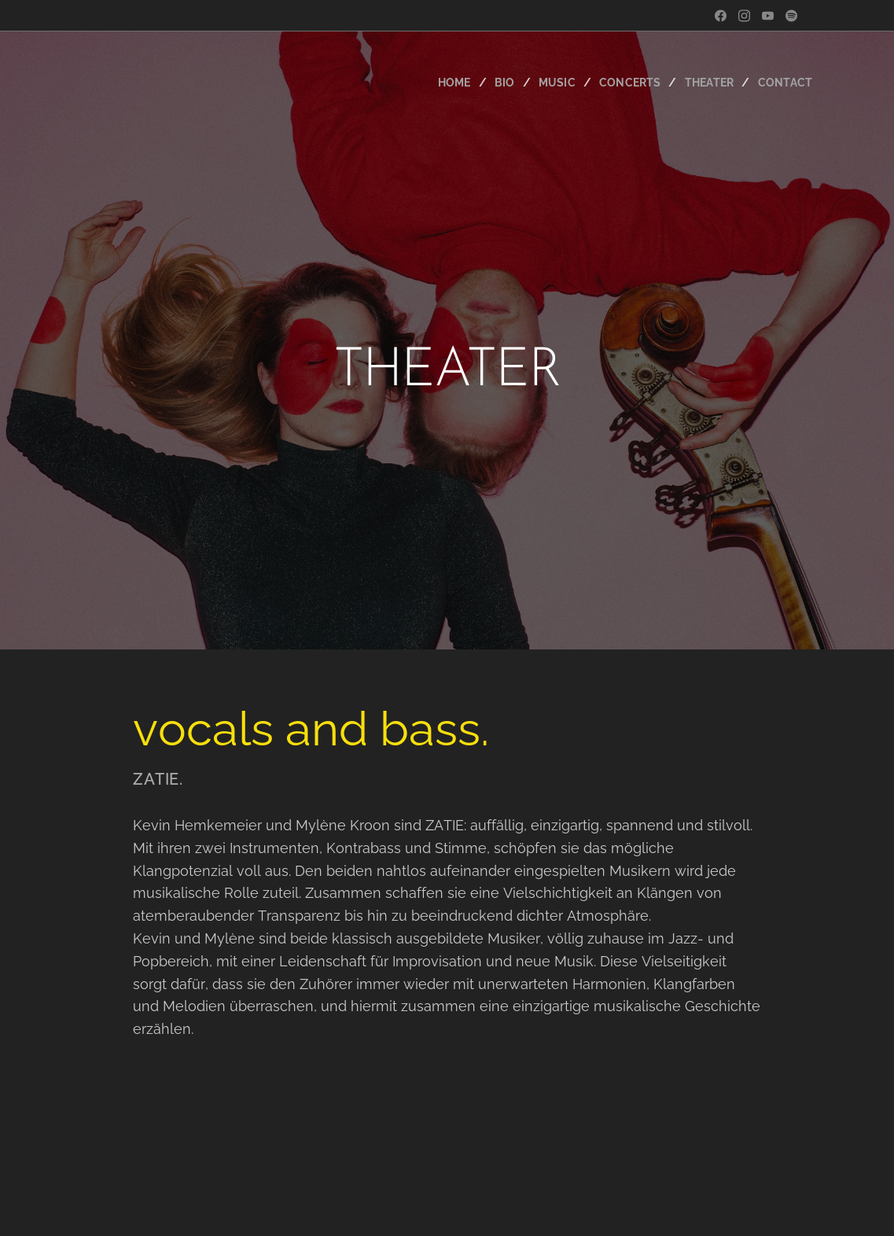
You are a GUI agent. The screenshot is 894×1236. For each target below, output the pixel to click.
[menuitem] (445, 82)
